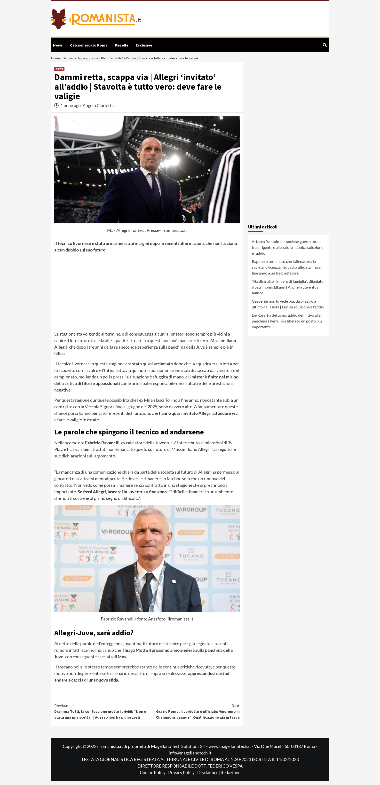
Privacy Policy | (182, 776)
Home (56, 60)
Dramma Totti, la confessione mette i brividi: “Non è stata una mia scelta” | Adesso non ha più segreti (100, 715)
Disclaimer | (209, 776)
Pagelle (121, 45)
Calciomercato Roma (89, 45)
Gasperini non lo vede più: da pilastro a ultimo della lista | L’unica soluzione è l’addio (288, 308)
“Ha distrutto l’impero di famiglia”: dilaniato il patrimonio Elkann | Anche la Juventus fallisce (288, 291)
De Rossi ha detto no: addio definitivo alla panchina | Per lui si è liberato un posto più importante (287, 325)
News (58, 45)
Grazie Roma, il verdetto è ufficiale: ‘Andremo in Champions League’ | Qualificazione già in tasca (193, 715)
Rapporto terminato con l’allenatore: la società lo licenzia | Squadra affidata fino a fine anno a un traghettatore (286, 271)
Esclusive (144, 45)
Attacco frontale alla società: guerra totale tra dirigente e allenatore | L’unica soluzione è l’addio (287, 251)
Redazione (230, 776)
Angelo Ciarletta (98, 109)
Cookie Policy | (154, 776)
